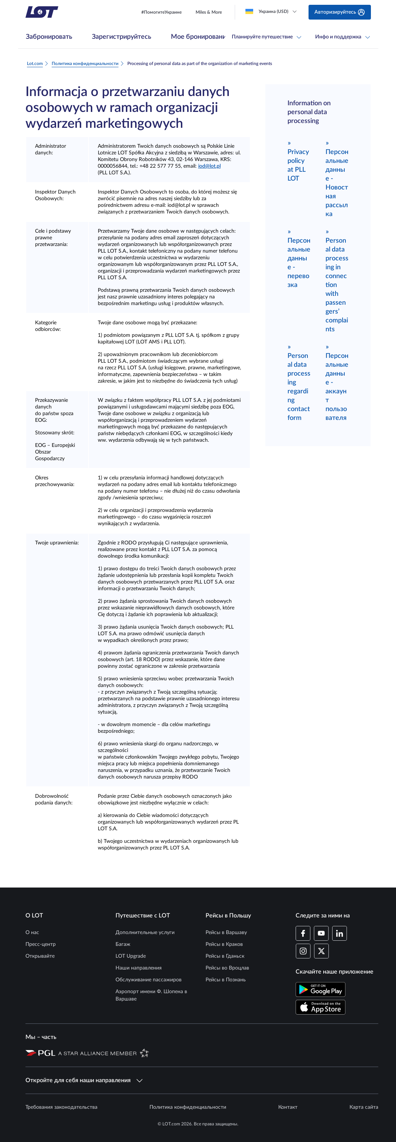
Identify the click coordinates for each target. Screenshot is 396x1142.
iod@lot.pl (209, 166)
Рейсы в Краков (224, 944)
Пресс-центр (40, 944)
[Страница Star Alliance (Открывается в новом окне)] (103, 1052)
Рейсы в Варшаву (226, 932)
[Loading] (272, 11)
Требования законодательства (61, 1107)
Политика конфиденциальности (187, 1107)
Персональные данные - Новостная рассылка (337, 178)
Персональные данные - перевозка (298, 258)
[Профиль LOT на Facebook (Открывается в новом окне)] (303, 933)
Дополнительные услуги (145, 932)
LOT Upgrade (131, 956)
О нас (32, 932)
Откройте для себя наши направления (83, 1080)
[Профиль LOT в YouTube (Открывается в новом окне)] (321, 933)
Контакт (287, 1107)
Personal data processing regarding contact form (298, 382)
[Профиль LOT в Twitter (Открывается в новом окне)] (321, 951)
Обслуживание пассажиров (149, 979)
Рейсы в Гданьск (225, 956)
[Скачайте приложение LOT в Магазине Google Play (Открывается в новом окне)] (320, 989)
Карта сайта (363, 1107)
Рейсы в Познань (226, 979)
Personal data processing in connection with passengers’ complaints (337, 280)
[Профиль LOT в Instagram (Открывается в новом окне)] (303, 951)
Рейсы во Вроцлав (227, 968)
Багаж (123, 944)
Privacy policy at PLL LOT (298, 160)
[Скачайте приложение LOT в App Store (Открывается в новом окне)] (320, 1007)
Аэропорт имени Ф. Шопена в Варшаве (151, 995)
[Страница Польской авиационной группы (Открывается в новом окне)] (40, 1052)
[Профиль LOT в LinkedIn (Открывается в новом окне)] (339, 933)
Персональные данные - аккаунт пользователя (337, 382)
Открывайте (40, 956)
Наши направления (139, 968)
